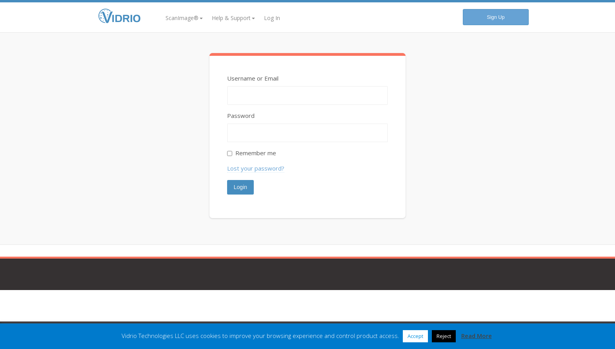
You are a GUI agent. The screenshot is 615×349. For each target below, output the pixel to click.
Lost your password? (255, 168)
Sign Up (495, 17)
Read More (476, 336)
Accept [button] (415, 336)
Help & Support (233, 18)
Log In (272, 18)
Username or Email (252, 78)
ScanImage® (184, 18)
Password (241, 115)
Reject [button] (444, 336)
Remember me (255, 153)
